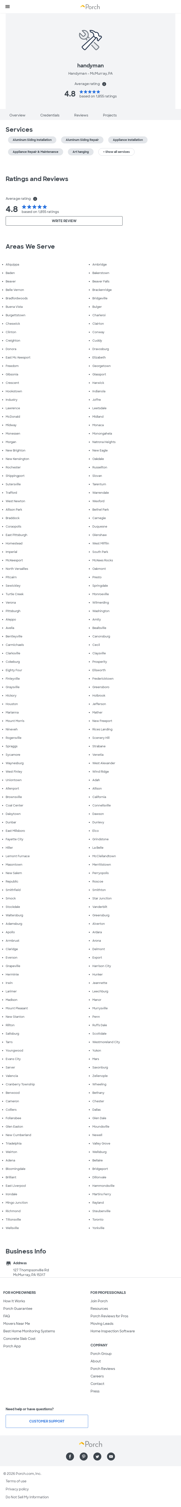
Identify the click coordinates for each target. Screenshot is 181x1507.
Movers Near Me (16, 1324)
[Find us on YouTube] (111, 1457)
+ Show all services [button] (116, 152)
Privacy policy (17, 1489)
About (95, 1361)
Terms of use (16, 1481)
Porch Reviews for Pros (109, 1316)
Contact (97, 1384)
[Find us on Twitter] (97, 1457)
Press (94, 1391)
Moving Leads (101, 1324)
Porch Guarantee (17, 1309)
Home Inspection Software (112, 1331)
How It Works (14, 1301)
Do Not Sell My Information (27, 1497)
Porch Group (101, 1354)
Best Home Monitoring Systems (29, 1331)
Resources (99, 1309)
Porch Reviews (102, 1369)
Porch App (12, 1346)
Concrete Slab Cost (19, 1339)
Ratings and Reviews (37, 179)
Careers (97, 1376)
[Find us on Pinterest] (84, 1457)
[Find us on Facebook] (70, 1457)
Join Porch (99, 1301)
